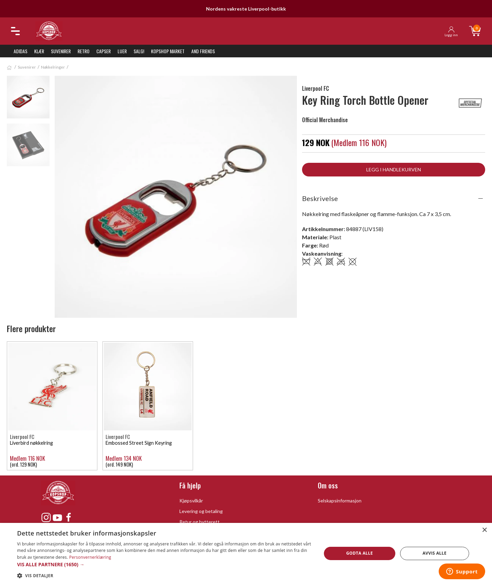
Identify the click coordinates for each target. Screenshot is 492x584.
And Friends (203, 51)
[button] (165, 564)
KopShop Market (167, 51)
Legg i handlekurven (393, 169)
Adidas (20, 51)
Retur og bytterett (199, 522)
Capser (103, 51)
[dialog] (246, 553)
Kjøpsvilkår (191, 500)
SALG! (139, 51)
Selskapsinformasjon (339, 500)
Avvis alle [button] (435, 553)
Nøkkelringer (53, 67)
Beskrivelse (320, 198)
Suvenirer (61, 51)
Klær (39, 51)
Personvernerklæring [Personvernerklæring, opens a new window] (90, 557)
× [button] (484, 530)
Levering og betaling (201, 511)
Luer (122, 51)
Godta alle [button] (359, 553)
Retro (84, 51)
